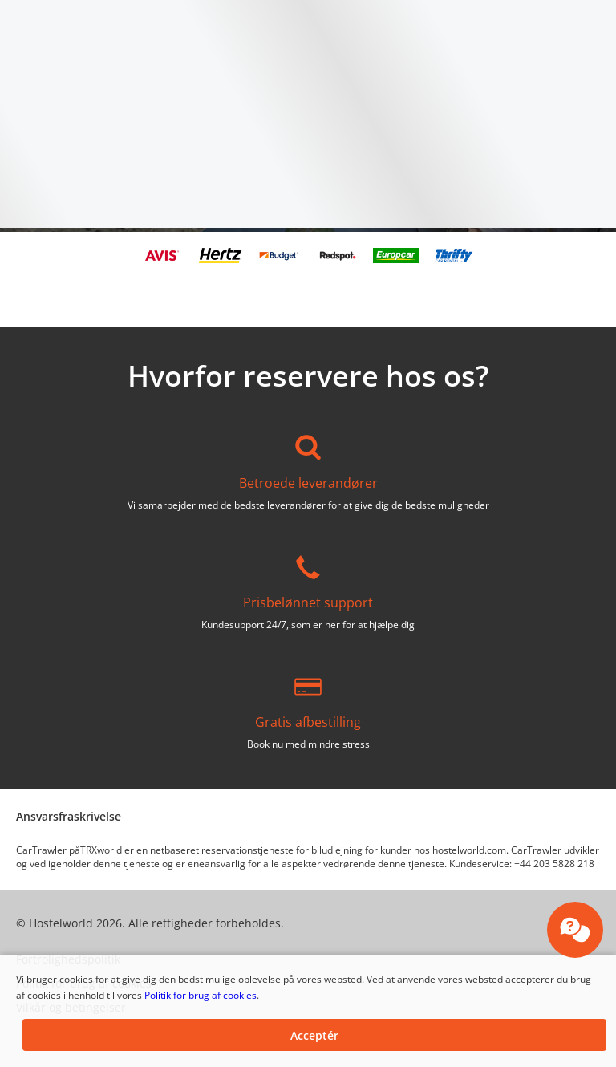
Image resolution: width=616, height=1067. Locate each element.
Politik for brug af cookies (200, 995)
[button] (314, 1035)
